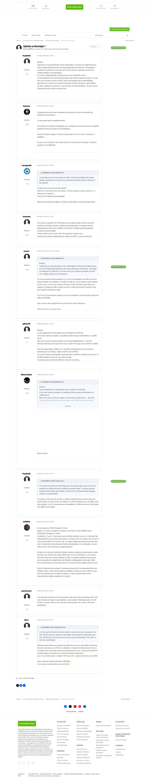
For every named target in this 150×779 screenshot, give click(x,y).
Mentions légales (57, 774)
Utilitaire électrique (63, 731)
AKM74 (26, 522)
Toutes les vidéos (121, 740)
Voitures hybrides (62, 760)
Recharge (60, 757)
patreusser (26, 591)
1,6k (27, 269)
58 (27, 609)
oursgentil (26, 165)
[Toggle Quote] (39, 172)
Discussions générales (60, 49)
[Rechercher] (105, 35)
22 (27, 74)
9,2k (27, 393)
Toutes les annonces (122, 725)
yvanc (26, 251)
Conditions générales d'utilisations (73, 774)
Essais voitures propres (103, 725)
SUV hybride (61, 742)
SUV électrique (62, 737)
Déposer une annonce (123, 728)
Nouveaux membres (83, 760)
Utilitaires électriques (63, 763)
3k (27, 184)
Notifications (119, 755)
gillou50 (26, 324)
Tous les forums (82, 749)
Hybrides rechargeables (84, 731)
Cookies (80, 711)
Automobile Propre (33, 774)
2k (27, 540)
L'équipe (118, 752)
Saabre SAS (39, 776)
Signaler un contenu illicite (92, 774)
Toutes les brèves (62, 728)
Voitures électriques (63, 754)
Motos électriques (82, 739)
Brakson (58, 776)
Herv (26, 620)
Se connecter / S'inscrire (119, 29)
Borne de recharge (63, 734)
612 (27, 235)
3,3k (27, 124)
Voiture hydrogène (82, 734)
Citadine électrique (63, 739)
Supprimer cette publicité (118, 47)
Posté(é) (45, 55)
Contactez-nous (121, 749)
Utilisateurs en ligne (50, 35)
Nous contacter (71, 711)
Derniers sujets (36, 35)
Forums (25, 36)
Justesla (27, 216)
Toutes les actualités (63, 725)
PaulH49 (29, 49)
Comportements (62, 745)
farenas (26, 106)
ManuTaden (26, 375)
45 (27, 638)
